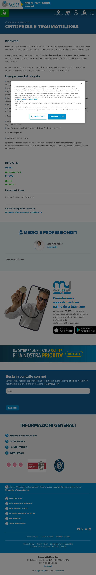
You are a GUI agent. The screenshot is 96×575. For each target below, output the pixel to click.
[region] (48, 102)
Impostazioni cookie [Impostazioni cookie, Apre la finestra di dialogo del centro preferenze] (38, 117)
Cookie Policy (20, 99)
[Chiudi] (81, 83)
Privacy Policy (32, 99)
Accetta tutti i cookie (56, 117)
